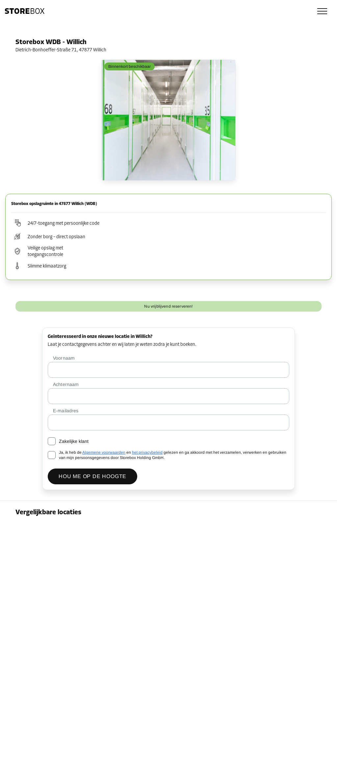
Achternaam (66, 384)
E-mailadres (65, 410)
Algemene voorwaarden (103, 452)
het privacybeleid (147, 452)
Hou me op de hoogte (92, 476)
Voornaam (64, 358)
